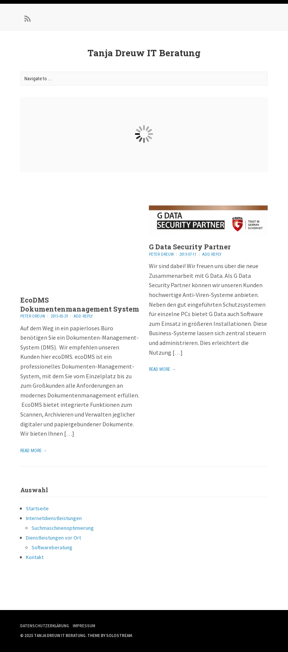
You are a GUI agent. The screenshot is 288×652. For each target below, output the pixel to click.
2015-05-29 (59, 316)
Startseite (37, 508)
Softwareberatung (52, 547)
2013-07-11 (187, 254)
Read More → (33, 450)
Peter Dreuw (32, 316)
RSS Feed (27, 18)
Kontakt (35, 557)
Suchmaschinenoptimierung (63, 528)
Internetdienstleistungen (54, 518)
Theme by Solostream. (110, 635)
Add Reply (83, 316)
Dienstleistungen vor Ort (53, 537)
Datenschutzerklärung (44, 625)
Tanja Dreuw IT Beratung (144, 53)
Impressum (84, 625)
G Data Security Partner (190, 246)
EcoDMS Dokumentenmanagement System (79, 304)
